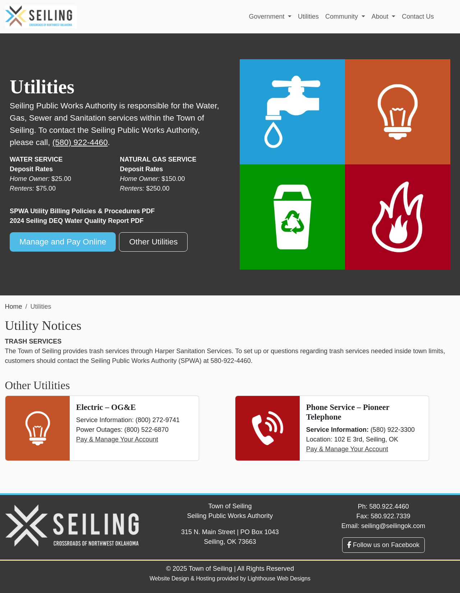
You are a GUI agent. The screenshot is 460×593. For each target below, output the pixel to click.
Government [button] (267, 16)
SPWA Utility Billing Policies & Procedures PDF (82, 211)
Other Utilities (153, 241)
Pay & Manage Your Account (117, 439)
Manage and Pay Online (62, 241)
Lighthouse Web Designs (279, 578)
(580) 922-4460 (80, 142)
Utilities (308, 16)
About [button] (381, 16)
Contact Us (418, 16)
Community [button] (342, 16)
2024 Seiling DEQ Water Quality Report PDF (76, 220)
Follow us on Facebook (383, 544)
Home (13, 306)
